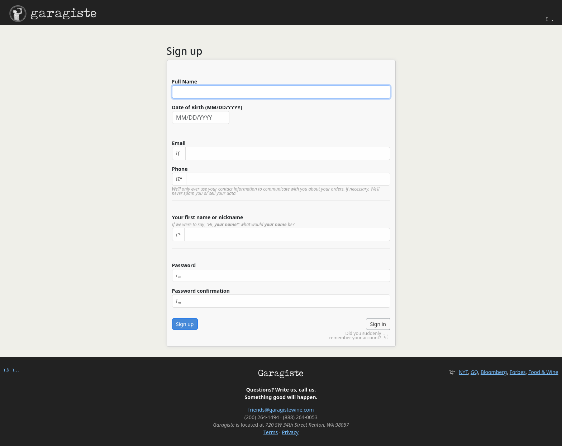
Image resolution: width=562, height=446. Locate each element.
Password (184, 265)
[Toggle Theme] (549, 19)
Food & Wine (543, 372)
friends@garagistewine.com (281, 409)
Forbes (518, 372)
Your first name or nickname (207, 217)
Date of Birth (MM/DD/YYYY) (207, 107)
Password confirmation (201, 290)
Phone (180, 169)
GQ (474, 372)
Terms (270, 432)
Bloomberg (494, 372)
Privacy (290, 432)
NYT (463, 372)
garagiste (53, 14)
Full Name (184, 81)
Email (179, 143)
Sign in (378, 324)
